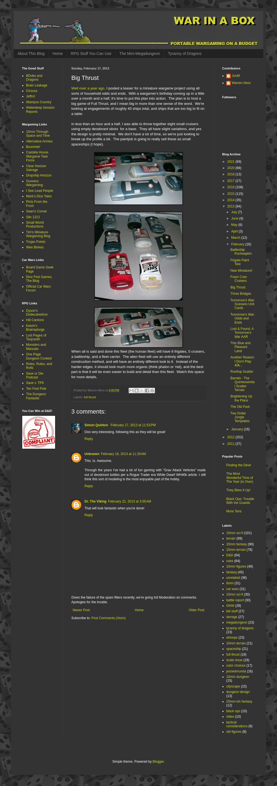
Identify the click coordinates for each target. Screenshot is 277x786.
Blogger (158, 761)
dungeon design (238, 692)
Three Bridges (240, 294)
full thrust (90, 397)
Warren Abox (241, 83)
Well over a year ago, (88, 88)
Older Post (196, 610)
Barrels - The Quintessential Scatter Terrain (242, 384)
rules (229, 561)
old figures (233, 732)
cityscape (233, 686)
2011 (231, 444)
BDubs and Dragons (34, 78)
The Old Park (240, 407)
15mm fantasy (236, 544)
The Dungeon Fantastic (36, 396)
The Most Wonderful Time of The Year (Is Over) (239, 478)
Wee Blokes (35, 247)
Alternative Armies (39, 141)
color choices (235, 665)
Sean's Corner (36, 211)
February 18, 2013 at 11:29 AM (123, 454)
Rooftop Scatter (241, 372)
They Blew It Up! (238, 490)
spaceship (233, 649)
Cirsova (31, 91)
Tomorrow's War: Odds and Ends (242, 318)
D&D (229, 555)
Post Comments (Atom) (108, 618)
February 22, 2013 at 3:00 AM (129, 501)
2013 (231, 206)
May (234, 225)
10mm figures (236, 566)
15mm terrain (236, 550)
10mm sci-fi (234, 594)
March (236, 238)
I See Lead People (39, 191)
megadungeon (236, 622)
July (234, 212)
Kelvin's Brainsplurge (35, 328)
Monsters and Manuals (36, 346)
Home (58, 53)
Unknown (91, 454)
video (230, 716)
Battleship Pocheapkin (241, 252)
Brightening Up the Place (241, 398)
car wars (232, 589)
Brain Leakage (36, 85)
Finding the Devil (238, 465)
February (238, 244)
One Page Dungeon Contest (39, 356)
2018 (231, 174)
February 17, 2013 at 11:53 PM (133, 425)
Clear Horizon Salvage (36, 168)
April (235, 231)
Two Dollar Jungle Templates (240, 417)
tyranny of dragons (239, 628)
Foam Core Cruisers (238, 279)
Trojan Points (35, 242)
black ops (233, 711)
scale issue (234, 660)
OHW (230, 606)
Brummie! (33, 147)
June (235, 218)
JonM (236, 76)
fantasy (231, 572)
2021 (231, 162)
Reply (88, 439)
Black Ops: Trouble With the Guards (240, 501)
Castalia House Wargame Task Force (37, 156)
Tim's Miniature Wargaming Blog (38, 234)
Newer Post (81, 610)
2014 (231, 200)
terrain (231, 538)
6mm (230, 583)
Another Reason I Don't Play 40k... (242, 361)
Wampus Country (38, 102)
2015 (231, 194)
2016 (231, 187)
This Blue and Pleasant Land (240, 347)
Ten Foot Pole (36, 389)
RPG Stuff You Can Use (91, 53)
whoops (232, 637)
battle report (235, 600)
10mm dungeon (237, 677)
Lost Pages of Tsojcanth (36, 337)
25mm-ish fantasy (239, 701)
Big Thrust (237, 287)
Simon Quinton (96, 425)
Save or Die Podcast (34, 375)
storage (231, 617)
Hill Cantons (35, 320)
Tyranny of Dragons (184, 53)
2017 (231, 181)
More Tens (234, 511)
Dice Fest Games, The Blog (39, 279)
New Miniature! (241, 271)
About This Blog (31, 53)
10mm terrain (236, 643)
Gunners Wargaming (34, 183)
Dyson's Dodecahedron (37, 312)
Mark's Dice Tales (39, 196)
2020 (231, 168)
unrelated (233, 578)
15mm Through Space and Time (38, 133)
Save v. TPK (35, 383)
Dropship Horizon (39, 175)
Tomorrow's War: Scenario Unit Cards (242, 304)
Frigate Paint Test (239, 262)
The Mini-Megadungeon (139, 53)
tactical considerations (236, 724)
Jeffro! (30, 96)
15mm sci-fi (234, 533)
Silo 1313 (33, 217)
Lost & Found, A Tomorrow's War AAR (242, 333)
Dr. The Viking (95, 501)
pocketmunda (236, 671)
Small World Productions (35, 224)
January (237, 429)
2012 (231, 437)
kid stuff (232, 611)
